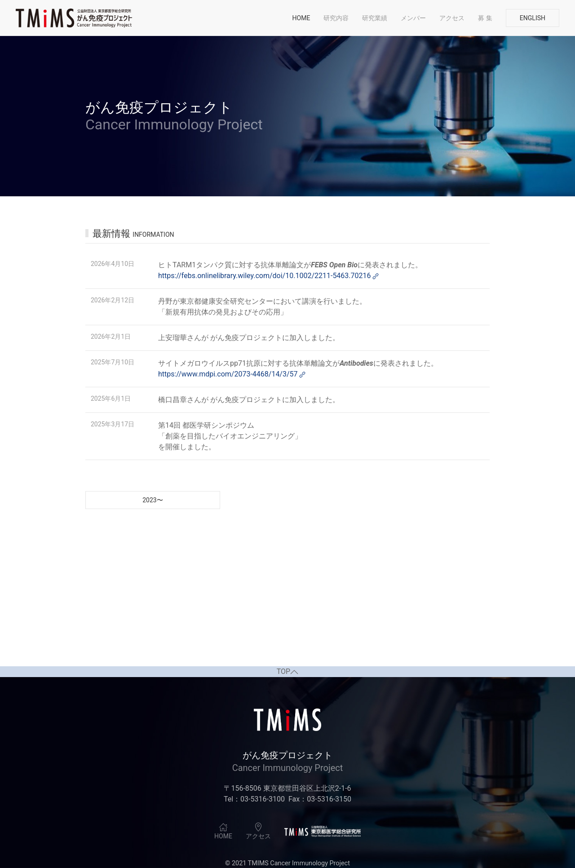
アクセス (451, 18)
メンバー (413, 18)
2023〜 (152, 500)
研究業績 (374, 18)
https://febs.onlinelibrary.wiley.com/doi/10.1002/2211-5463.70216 (269, 275)
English (532, 18)
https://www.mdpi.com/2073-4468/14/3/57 (232, 374)
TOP (287, 672)
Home (301, 18)
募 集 (485, 18)
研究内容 (336, 18)
